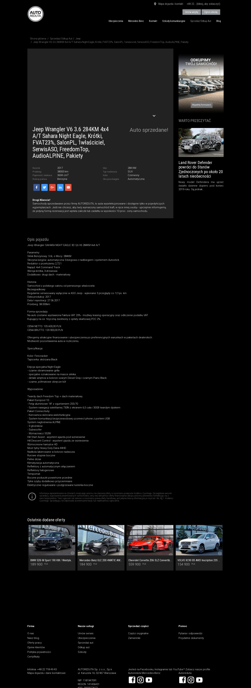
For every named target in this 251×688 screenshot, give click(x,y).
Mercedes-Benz (136, 21)
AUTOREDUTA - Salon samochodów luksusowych (36, 14)
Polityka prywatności (39, 652)
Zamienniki (134, 638)
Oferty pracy (34, 642)
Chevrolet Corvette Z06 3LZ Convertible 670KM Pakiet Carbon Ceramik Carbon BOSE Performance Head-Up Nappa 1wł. (150, 560)
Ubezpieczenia (116, 21)
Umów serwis (85, 633)
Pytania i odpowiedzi (190, 633)
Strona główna (38, 38)
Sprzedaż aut (85, 642)
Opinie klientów (36, 647)
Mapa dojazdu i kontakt (168, 4)
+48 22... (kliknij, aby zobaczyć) (203, 4)
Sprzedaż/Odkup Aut (200, 21)
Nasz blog (33, 638)
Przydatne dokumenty (191, 638)
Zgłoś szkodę (211, 12)
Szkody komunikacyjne (173, 21)
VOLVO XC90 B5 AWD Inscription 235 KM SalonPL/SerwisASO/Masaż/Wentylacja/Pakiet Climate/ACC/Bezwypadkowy (199, 560)
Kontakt (153, 21)
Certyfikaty (33, 656)
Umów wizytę (191, 12)
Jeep (78, 38)
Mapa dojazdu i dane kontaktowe (46, 673)
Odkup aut (84, 647)
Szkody (82, 652)
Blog (218, 21)
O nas (30, 633)
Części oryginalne (138, 633)
